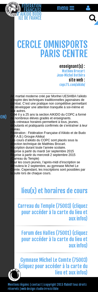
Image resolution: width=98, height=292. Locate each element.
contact (36, 284)
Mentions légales (18, 284)
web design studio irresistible (40, 289)
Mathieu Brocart (73, 71)
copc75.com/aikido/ (72, 85)
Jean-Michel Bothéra (71, 75)
